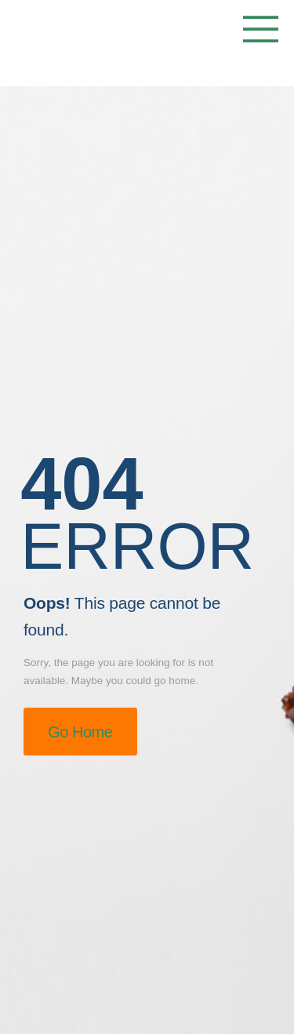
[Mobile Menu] (256, 31)
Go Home (80, 732)
